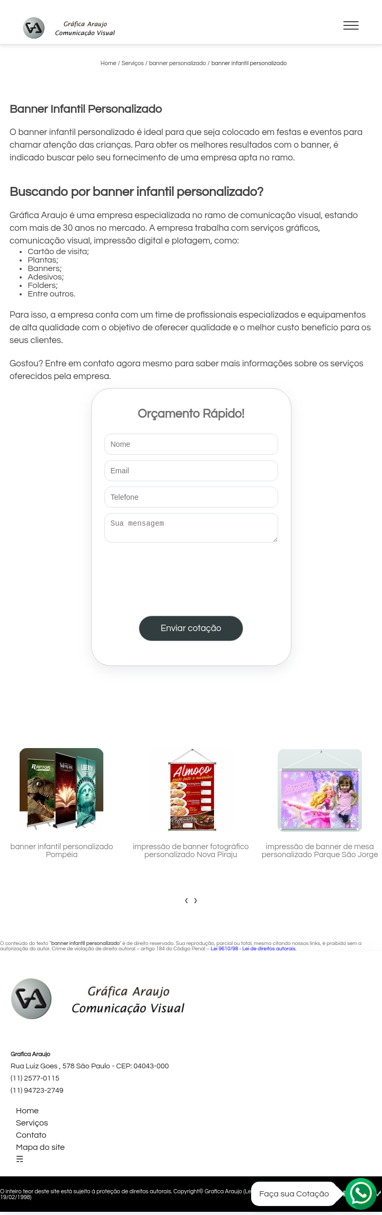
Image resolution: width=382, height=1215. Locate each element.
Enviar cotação (191, 631)
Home (27, 1114)
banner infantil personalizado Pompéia (62, 854)
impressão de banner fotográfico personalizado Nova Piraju (191, 854)
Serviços (32, 1126)
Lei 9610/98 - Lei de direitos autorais (253, 952)
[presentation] (191, 577)
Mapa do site (40, 1150)
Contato (31, 1138)
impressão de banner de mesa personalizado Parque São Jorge (320, 854)
